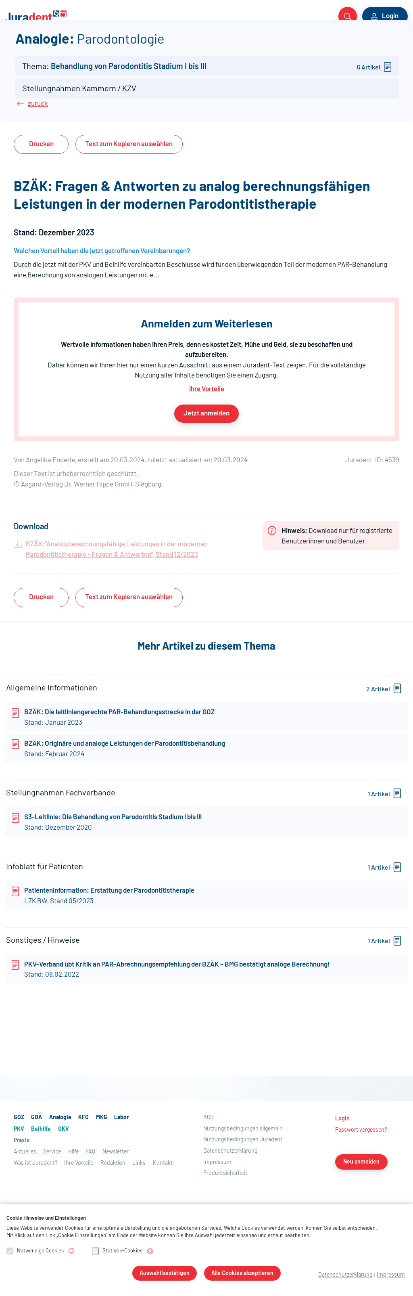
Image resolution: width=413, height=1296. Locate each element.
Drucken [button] (41, 189)
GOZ (12, 45)
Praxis (253, 45)
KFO (89, 45)
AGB (208, 1186)
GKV (219, 45)
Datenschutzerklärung (356, 1275)
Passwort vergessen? (361, 1199)
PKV (166, 45)
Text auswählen (129, 189)
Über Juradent (373, 45)
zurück (38, 148)
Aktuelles (297, 45)
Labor (133, 45)
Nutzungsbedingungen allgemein (243, 1198)
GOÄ (33, 45)
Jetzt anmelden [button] (206, 458)
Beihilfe (193, 45)
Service (331, 45)
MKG (110, 45)
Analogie (61, 45)
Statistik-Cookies (117, 1251)
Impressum (393, 1275)
